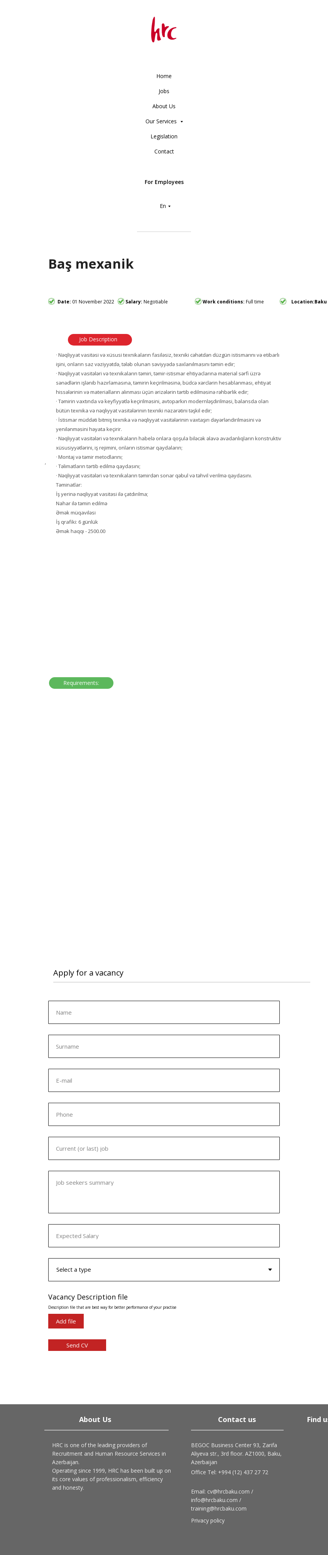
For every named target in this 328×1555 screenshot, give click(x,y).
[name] (164, 1012)
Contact (164, 151)
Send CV (77, 1345)
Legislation (164, 136)
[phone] (164, 1114)
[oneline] (164, 1046)
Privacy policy (208, 1520)
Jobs (164, 91)
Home (164, 76)
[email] (164, 1080)
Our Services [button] (161, 121)
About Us (164, 106)
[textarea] (164, 1192)
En (163, 205)
